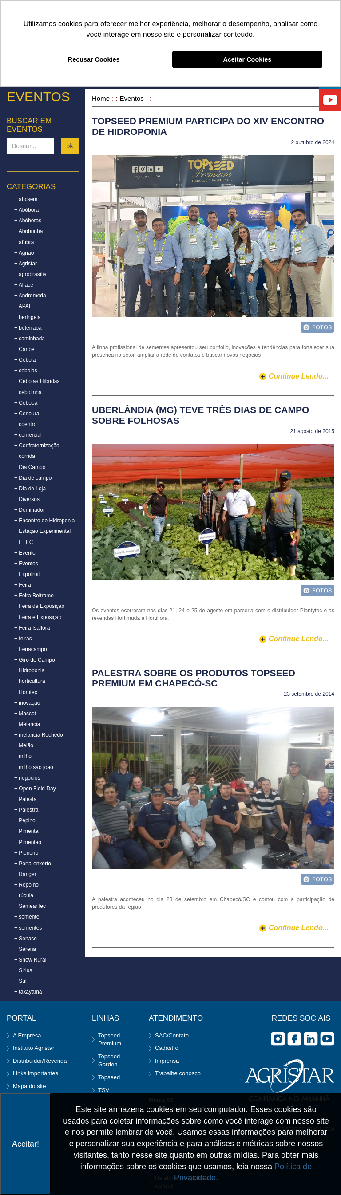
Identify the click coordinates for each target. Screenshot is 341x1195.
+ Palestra (26, 810)
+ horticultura (29, 681)
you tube (327, 1039)
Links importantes (35, 1073)
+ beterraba (28, 328)
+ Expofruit (27, 574)
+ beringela (27, 317)
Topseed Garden (109, 1060)
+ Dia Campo (29, 467)
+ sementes (28, 928)
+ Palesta (25, 799)
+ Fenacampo (30, 649)
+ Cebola (25, 360)
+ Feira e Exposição (37, 617)
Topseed (109, 1077)
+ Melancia (27, 724)
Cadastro (166, 1048)
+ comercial (28, 435)
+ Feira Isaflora (32, 628)
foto (317, 327)
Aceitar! (25, 1144)
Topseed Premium (109, 1039)
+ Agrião (24, 253)
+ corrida (24, 456)
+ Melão (23, 745)
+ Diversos (27, 499)
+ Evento (25, 553)
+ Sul (20, 981)
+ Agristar (25, 263)
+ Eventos (26, 563)
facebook (294, 1039)
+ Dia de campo (33, 478)
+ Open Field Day (35, 788)
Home (101, 98)
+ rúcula (23, 895)
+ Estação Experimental (42, 531)
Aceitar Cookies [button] (247, 59)
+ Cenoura (26, 413)
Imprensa (167, 1060)
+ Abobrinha (28, 231)
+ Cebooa (25, 403)
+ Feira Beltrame (34, 595)
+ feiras (23, 638)
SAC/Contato (172, 1035)
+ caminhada (29, 338)
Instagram (278, 1039)
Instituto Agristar (33, 1048)
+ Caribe (24, 349)
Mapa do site (29, 1086)
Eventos (132, 98)
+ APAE (23, 306)
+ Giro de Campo (34, 660)
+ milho (23, 756)
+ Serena (25, 949)
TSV (103, 1090)
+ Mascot (25, 713)
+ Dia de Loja (30, 488)
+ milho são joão (33, 767)
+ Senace (25, 938)
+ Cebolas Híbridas (36, 381)
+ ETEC (23, 542)
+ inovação (27, 703)
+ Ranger (25, 874)
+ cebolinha (28, 392)
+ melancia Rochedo (38, 735)
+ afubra (24, 242)
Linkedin (311, 1039)
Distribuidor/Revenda (40, 1060)
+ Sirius (23, 970)
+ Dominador (29, 510)
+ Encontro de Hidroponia (44, 520)
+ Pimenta (26, 831)
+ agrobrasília (30, 274)
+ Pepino (25, 820)
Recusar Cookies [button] (94, 59)
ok (70, 146)
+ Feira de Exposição (39, 606)
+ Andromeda (30, 295)
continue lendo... (299, 376)
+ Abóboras (27, 220)
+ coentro (25, 424)
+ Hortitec (25, 692)
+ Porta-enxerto (32, 863)
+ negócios (27, 778)
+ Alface (23, 285)
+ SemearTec (30, 906)
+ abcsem (25, 199)
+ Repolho (26, 885)
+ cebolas (25, 370)
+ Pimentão (27, 842)
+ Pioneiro (26, 853)
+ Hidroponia (29, 670)
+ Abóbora (26, 210)
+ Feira (22, 585)
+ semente (26, 917)
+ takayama (28, 992)
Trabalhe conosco (178, 1073)
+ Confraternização (36, 445)
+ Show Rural (30, 960)
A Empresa (27, 1035)
